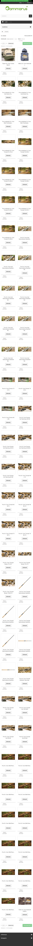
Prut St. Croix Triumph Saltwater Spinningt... (24, 679)
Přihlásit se (29, 2)
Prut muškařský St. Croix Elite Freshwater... (8, 122)
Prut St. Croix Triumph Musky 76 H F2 (24, 563)
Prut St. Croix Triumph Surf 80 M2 (8, 737)
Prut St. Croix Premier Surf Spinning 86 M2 (8, 476)
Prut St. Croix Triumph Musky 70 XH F (8, 563)
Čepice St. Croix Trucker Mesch (8, 64)
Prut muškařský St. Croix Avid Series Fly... (8, 93)
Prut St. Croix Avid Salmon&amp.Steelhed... (25, 238)
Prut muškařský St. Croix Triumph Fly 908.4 (8, 238)
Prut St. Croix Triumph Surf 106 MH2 (24, 708)
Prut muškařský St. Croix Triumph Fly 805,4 (8, 180)
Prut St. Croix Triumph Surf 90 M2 (24, 737)
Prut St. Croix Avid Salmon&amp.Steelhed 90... (24, 268)
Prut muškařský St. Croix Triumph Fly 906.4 (8, 209)
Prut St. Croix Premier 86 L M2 (8, 418)
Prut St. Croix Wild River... (8, 765)
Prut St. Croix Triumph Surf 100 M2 (8, 708)
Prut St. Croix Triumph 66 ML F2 (25, 505)
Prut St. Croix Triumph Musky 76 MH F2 (8, 592)
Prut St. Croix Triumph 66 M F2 (8, 505)
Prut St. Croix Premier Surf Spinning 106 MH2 (24, 447)
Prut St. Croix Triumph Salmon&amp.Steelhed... (25, 592)
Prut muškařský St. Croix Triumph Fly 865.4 (25, 180)
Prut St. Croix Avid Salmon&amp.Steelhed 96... (8, 329)
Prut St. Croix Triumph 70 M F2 (8, 534)
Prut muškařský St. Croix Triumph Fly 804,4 (25, 151)
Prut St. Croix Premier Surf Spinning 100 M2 (24, 418)
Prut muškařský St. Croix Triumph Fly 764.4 (8, 151)
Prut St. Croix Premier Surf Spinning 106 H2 (8, 447)
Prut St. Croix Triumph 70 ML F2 (25, 534)
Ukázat (19, 38)
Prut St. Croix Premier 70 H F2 (8, 389)
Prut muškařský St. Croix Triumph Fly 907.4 (25, 209)
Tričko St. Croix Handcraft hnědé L (25, 910)
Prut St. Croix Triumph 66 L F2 (25, 476)
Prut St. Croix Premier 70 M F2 (25, 389)
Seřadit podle (3, 38)
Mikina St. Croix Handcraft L (24, 64)
